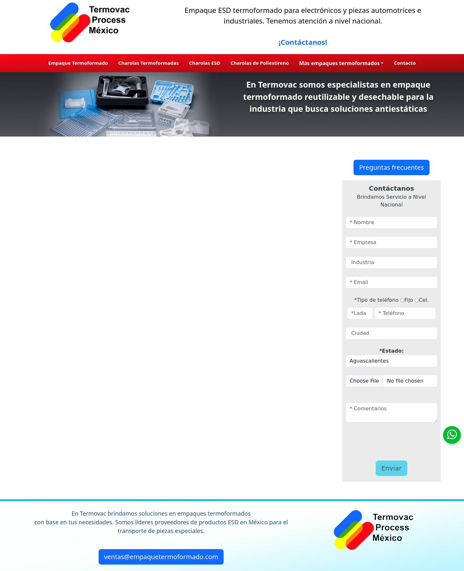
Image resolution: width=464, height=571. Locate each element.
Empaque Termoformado (78, 63)
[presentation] (383, 440)
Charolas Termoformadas (148, 63)
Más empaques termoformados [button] (339, 63)
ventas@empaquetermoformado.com (161, 556)
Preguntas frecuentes (391, 167)
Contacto (405, 63)
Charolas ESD (204, 63)
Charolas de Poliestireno (259, 63)
